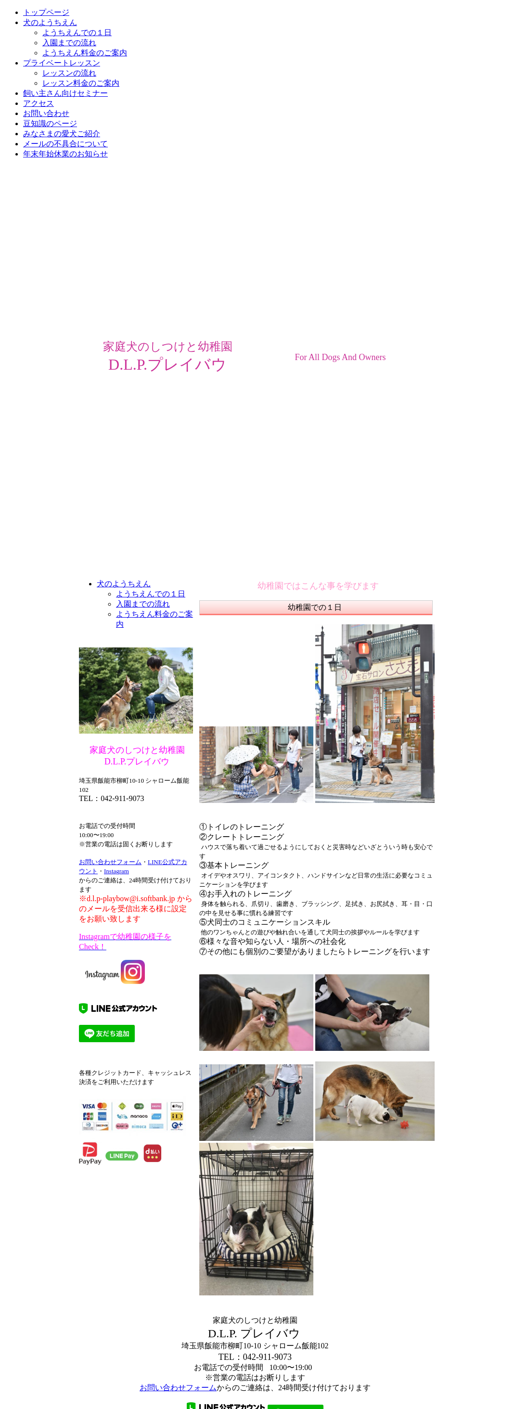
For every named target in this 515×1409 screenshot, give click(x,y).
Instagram (116, 871)
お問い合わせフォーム (110, 862)
